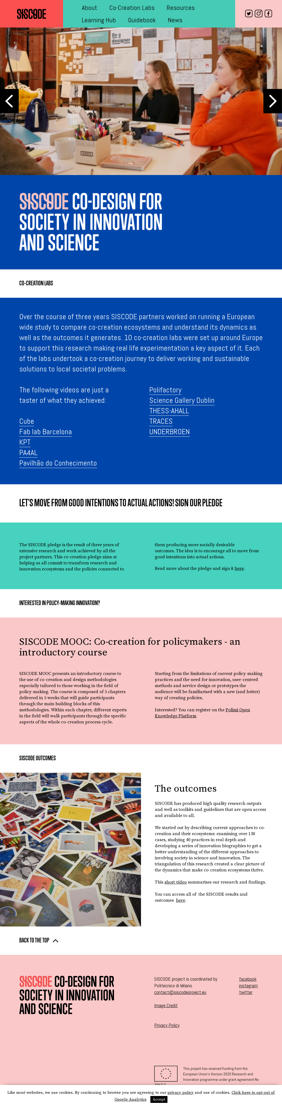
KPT (25, 442)
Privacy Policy (167, 1025)
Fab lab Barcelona (45, 431)
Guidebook (142, 20)
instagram (248, 985)
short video (175, 882)
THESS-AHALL (169, 411)
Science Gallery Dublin (182, 400)
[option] (141, 101)
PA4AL (28, 452)
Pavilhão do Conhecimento (58, 463)
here (239, 568)
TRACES (161, 421)
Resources (181, 7)
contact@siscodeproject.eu (180, 992)
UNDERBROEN (169, 431)
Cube (26, 421)
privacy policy (180, 1092)
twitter (246, 992)
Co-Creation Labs (131, 7)
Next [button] (272, 101)
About (89, 7)
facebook (248, 979)
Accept (159, 1099)
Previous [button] (9, 101)
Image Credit (166, 1005)
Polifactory (165, 390)
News (175, 20)
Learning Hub (99, 20)
